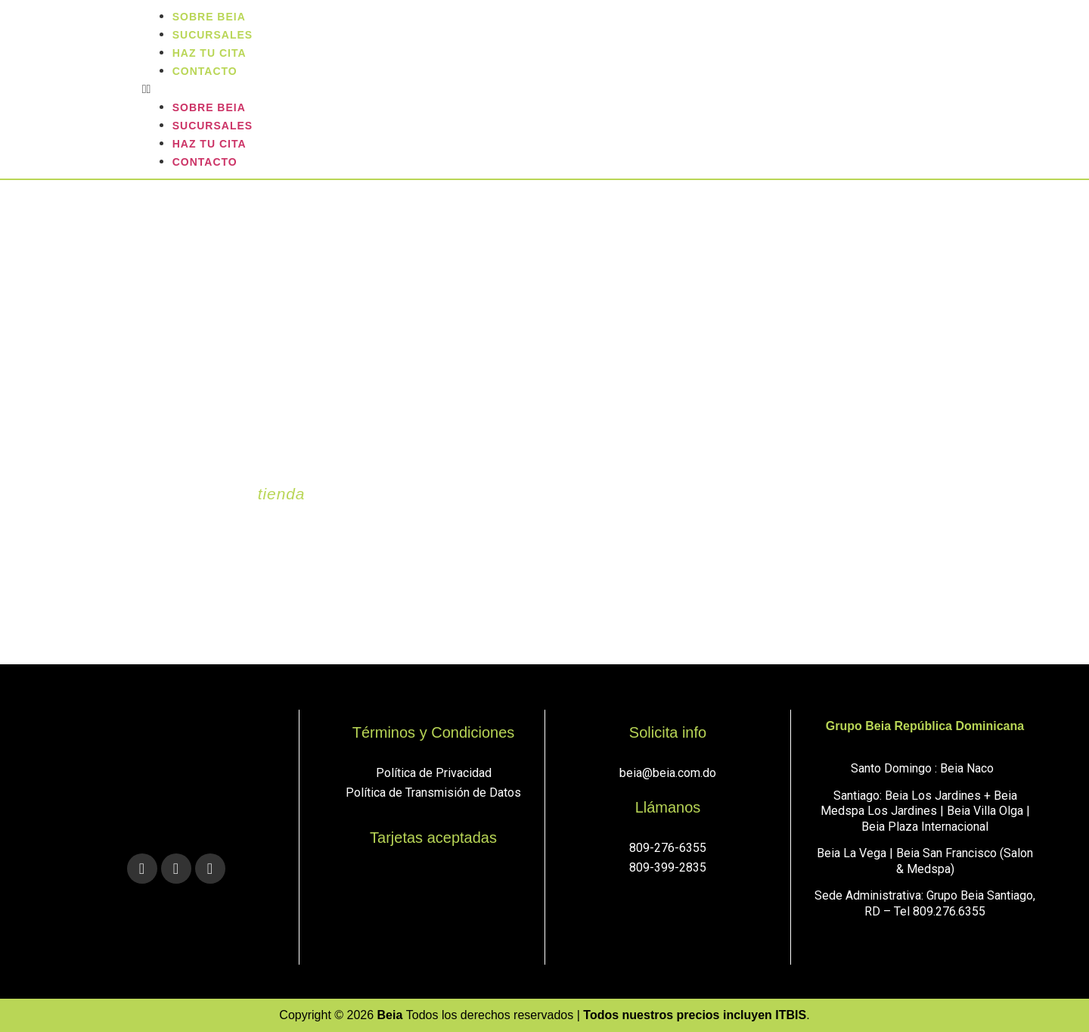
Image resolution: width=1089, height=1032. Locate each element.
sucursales (212, 126)
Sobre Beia (209, 107)
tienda (282, 493)
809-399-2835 (667, 867)
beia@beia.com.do (667, 773)
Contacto (204, 71)
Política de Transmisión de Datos (433, 792)
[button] (611, 89)
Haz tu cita (209, 144)
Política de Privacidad (434, 773)
